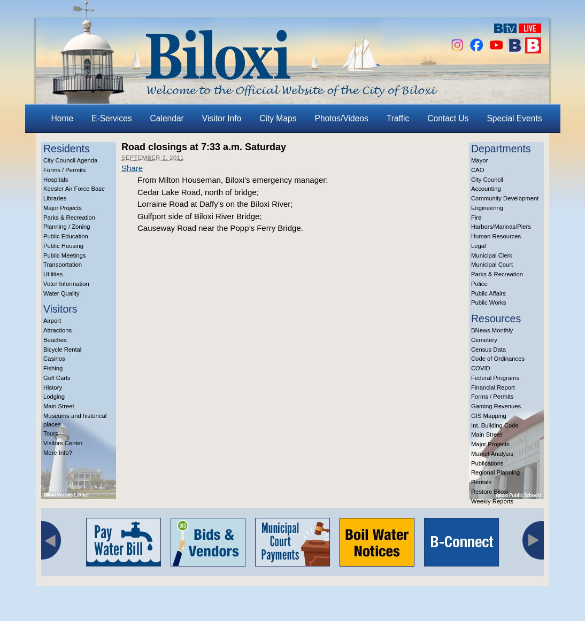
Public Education (65, 236)
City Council (487, 179)
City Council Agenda (70, 160)
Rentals (481, 482)
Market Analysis (492, 454)
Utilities (53, 274)
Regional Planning (495, 472)
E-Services (111, 118)
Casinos (54, 358)
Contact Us (447, 118)
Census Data (488, 349)
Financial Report (493, 387)
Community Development (504, 198)
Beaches (55, 340)
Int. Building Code (495, 425)
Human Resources (496, 236)
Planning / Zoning (66, 226)
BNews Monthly (492, 330)
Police (479, 284)
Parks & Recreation (69, 217)
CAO (477, 170)
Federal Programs (495, 378)
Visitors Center (63, 443)
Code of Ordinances (498, 358)
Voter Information (66, 284)
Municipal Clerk (491, 255)
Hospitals (55, 179)
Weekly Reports (492, 501)
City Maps (277, 118)
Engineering (487, 208)
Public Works (488, 302)
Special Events (514, 118)
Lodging (54, 396)
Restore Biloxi (489, 491)
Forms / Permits (64, 170)
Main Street (58, 406)
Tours (50, 433)
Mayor (479, 160)
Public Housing (63, 246)
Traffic (398, 118)
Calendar (167, 118)
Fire (476, 217)
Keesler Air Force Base (74, 188)
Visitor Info (221, 118)
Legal (478, 246)
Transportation (62, 264)
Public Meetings (64, 255)
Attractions (57, 330)
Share (132, 168)
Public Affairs (488, 293)
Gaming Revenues (496, 406)
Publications (487, 463)
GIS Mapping (488, 416)
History (52, 387)
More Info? (57, 452)
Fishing (53, 368)
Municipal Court (492, 264)
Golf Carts (57, 378)
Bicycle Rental (62, 349)
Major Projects (62, 208)
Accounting (486, 188)
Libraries (54, 198)
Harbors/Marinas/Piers (501, 226)
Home (62, 118)
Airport (52, 320)
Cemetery (484, 340)
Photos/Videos (341, 118)
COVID (480, 368)
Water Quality (61, 293)
